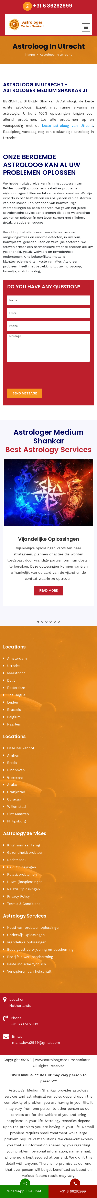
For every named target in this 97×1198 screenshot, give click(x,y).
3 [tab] (46, 622)
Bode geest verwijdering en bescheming (40, 949)
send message (25, 393)
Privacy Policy (18, 896)
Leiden (12, 702)
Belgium (14, 717)
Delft (11, 680)
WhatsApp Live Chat (24, 1189)
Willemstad (16, 807)
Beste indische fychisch (26, 964)
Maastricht (16, 673)
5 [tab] (55, 622)
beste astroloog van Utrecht (67, 126)
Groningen (15, 777)
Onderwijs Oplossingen (26, 935)
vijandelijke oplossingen (26, 942)
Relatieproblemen (22, 874)
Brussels (14, 710)
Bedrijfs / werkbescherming (30, 957)
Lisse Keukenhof (20, 748)
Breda (12, 763)
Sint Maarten (18, 814)
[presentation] (38, 376)
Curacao (14, 799)
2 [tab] (42, 622)
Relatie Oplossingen (23, 889)
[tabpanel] (48, 535)
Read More (48, 590)
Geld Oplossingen (21, 867)
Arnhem (14, 755)
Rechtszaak (16, 860)
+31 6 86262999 (52, 5)
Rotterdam (16, 688)
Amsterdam (17, 658)
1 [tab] (38, 622)
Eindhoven (16, 770)
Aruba (12, 785)
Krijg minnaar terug (23, 845)
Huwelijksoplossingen (25, 882)
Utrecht (13, 666)
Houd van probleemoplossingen (34, 927)
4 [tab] (51, 622)
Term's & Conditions (23, 904)
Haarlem (14, 724)
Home (30, 55)
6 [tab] (59, 622)
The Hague (16, 695)
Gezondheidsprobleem (26, 852)
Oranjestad (16, 792)
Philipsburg (16, 821)
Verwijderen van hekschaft (29, 971)
